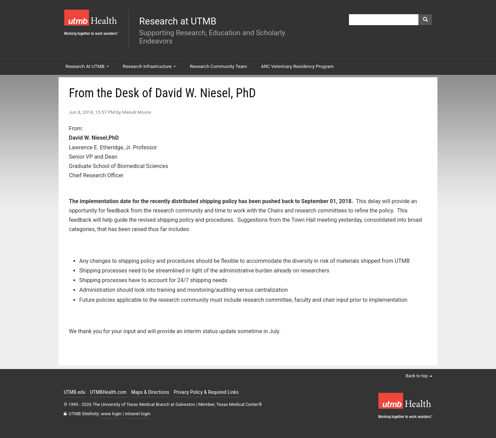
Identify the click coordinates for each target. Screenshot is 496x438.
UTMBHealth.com (108, 392)
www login (111, 413)
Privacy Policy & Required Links (206, 392)
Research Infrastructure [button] (149, 66)
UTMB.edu (74, 392)
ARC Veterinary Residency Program (297, 66)
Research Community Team (218, 66)
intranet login (137, 413)
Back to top (418, 375)
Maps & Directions (150, 392)
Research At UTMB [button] (87, 66)
